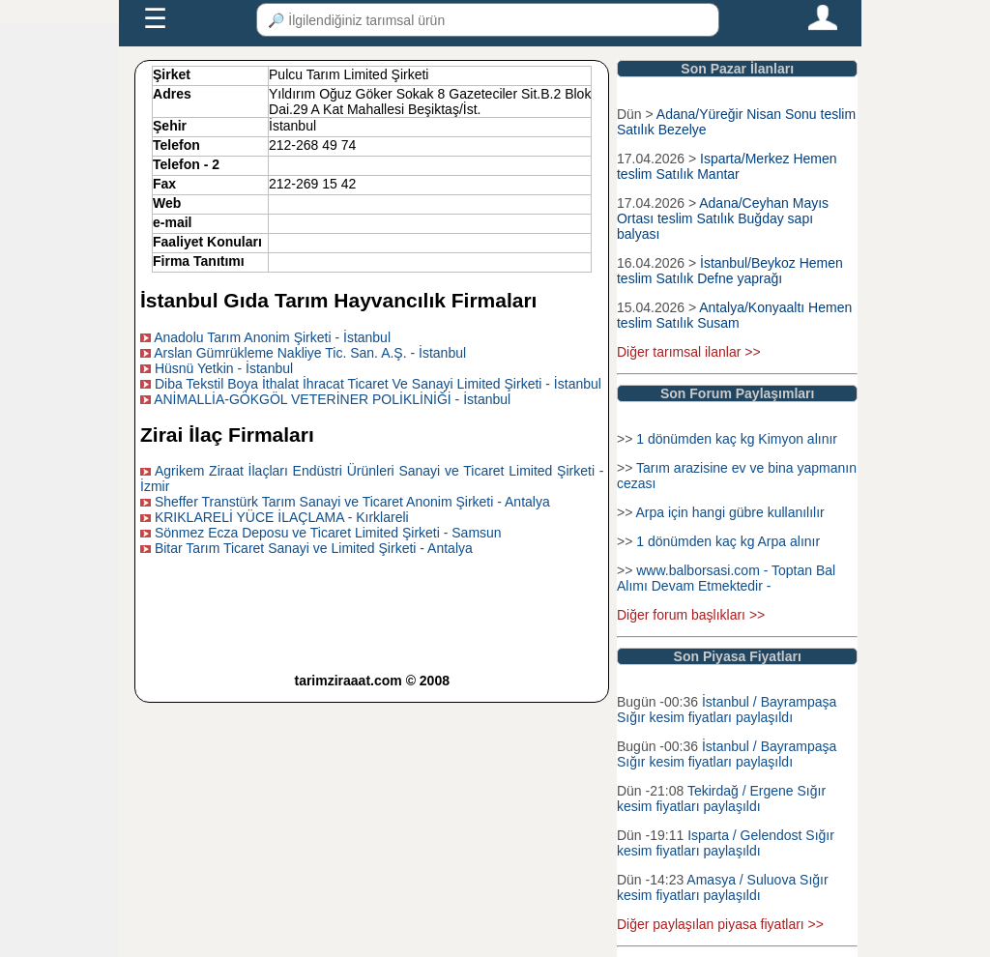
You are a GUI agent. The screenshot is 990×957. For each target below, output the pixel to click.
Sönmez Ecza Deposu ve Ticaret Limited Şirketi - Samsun (328, 532)
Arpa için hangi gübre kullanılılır (729, 512)
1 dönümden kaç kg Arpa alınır (728, 541)
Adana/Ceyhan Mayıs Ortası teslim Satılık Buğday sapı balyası (723, 218)
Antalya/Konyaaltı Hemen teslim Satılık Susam (734, 315)
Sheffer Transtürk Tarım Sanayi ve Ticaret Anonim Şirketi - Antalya (352, 501)
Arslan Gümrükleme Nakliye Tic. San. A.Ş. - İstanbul (310, 353)
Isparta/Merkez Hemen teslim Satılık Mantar (727, 166)
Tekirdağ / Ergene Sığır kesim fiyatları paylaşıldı (721, 798)
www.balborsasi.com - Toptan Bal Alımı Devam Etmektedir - (726, 578)
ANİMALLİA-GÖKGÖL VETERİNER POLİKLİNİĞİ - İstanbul (332, 399)
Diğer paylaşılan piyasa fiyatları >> (720, 924)
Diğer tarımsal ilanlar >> (689, 352)
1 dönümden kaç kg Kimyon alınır (736, 439)
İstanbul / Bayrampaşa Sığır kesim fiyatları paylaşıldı (726, 709)
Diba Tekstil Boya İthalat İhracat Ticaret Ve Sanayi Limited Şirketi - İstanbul (378, 384)
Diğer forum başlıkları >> (691, 615)
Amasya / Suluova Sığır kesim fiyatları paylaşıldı (723, 887)
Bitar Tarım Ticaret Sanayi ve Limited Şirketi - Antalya (314, 548)
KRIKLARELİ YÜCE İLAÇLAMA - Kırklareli (282, 517)
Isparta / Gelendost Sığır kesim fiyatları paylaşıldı (725, 842)
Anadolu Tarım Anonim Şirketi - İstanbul (272, 337)
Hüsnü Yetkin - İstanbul (224, 368)
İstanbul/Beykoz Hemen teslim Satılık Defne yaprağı (730, 270)
